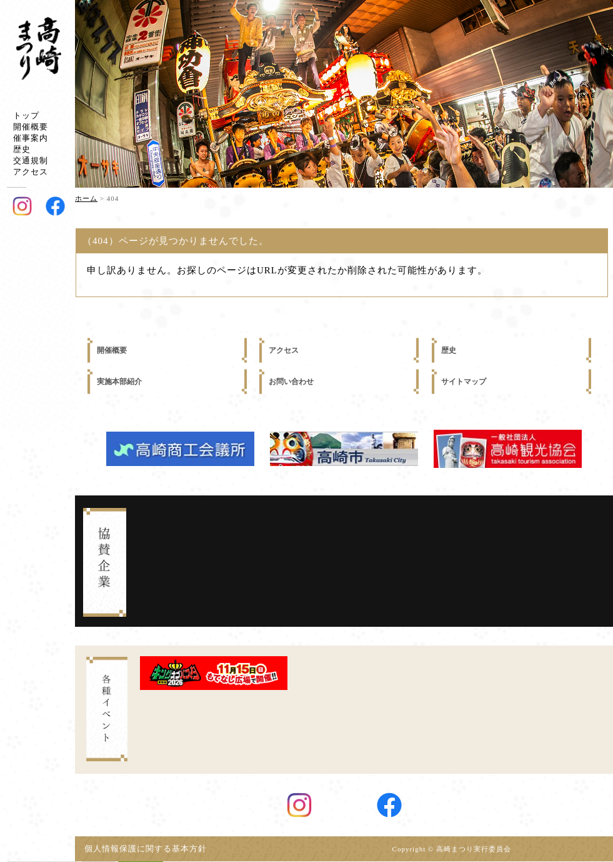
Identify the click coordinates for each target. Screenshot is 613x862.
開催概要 (30, 126)
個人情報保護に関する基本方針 (150, 849)
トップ (26, 115)
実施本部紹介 (119, 381)
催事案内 (30, 138)
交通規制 (30, 160)
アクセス (30, 171)
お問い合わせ (291, 381)
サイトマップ (463, 381)
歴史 (22, 149)
